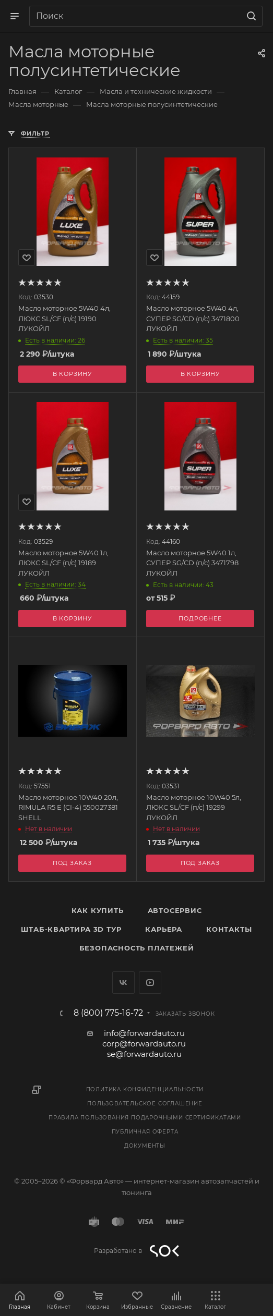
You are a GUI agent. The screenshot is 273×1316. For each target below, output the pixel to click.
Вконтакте (123, 982)
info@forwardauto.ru (144, 1033)
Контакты (229, 929)
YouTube (150, 982)
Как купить (98, 910)
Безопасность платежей (136, 948)
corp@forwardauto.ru (144, 1044)
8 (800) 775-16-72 (108, 1013)
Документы (144, 1145)
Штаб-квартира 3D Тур (71, 929)
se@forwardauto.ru (144, 1054)
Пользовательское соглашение (145, 1103)
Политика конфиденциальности (145, 1089)
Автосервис (175, 910)
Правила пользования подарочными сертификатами (145, 1117)
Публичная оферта (145, 1131)
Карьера (163, 929)
